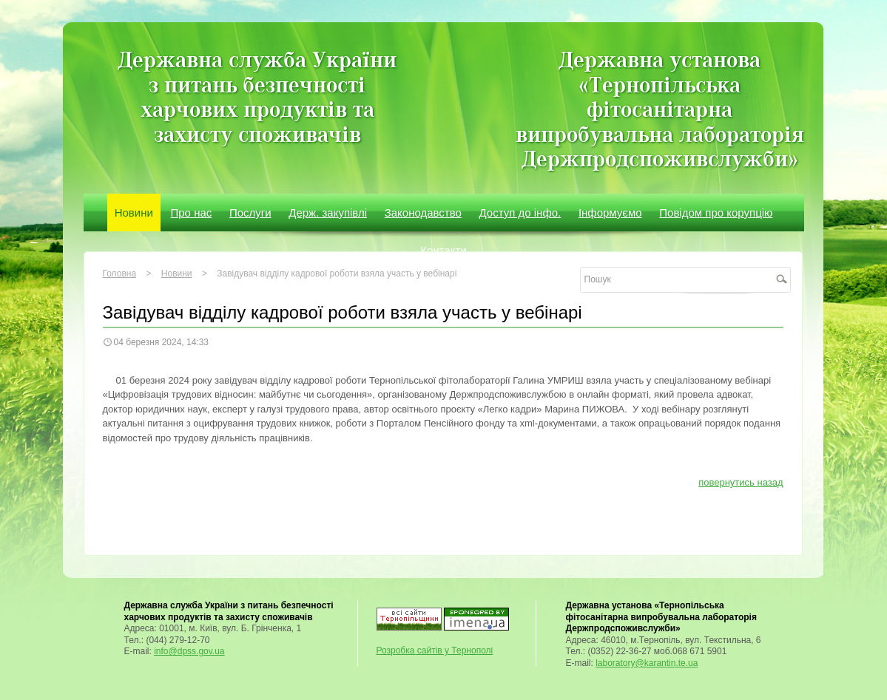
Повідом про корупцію (715, 212)
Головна (120, 273)
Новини (134, 212)
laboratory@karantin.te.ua (647, 663)
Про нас (191, 212)
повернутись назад (740, 482)
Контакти (443, 250)
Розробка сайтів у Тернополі (435, 650)
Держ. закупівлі (328, 212)
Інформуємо (610, 212)
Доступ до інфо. (520, 212)
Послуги (250, 212)
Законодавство (423, 212)
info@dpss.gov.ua (189, 651)
